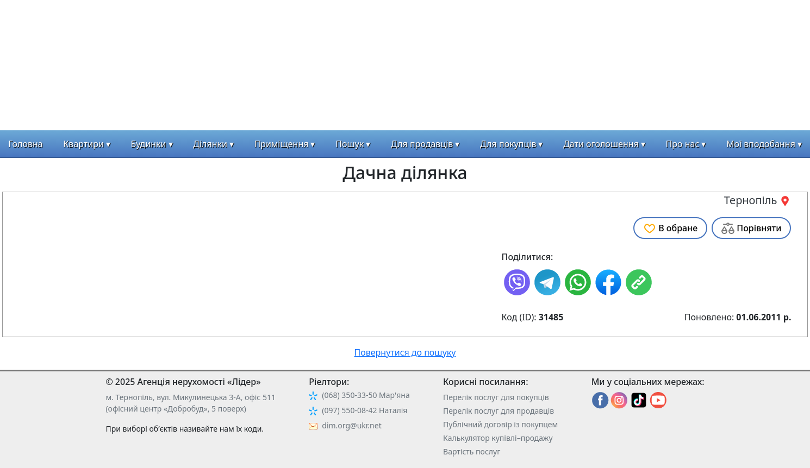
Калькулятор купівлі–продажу (498, 438)
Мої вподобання (760, 144)
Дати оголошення (601, 144)
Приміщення (281, 144)
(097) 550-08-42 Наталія (364, 410)
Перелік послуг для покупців (496, 397)
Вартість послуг (471, 451)
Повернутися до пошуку (405, 352)
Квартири (83, 144)
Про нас (683, 144)
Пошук (349, 144)
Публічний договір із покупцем (500, 424)
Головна (25, 144)
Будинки (148, 144)
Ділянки (210, 144)
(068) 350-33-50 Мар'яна (365, 395)
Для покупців (508, 144)
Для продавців (422, 144)
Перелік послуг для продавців (498, 411)
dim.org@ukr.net (351, 425)
